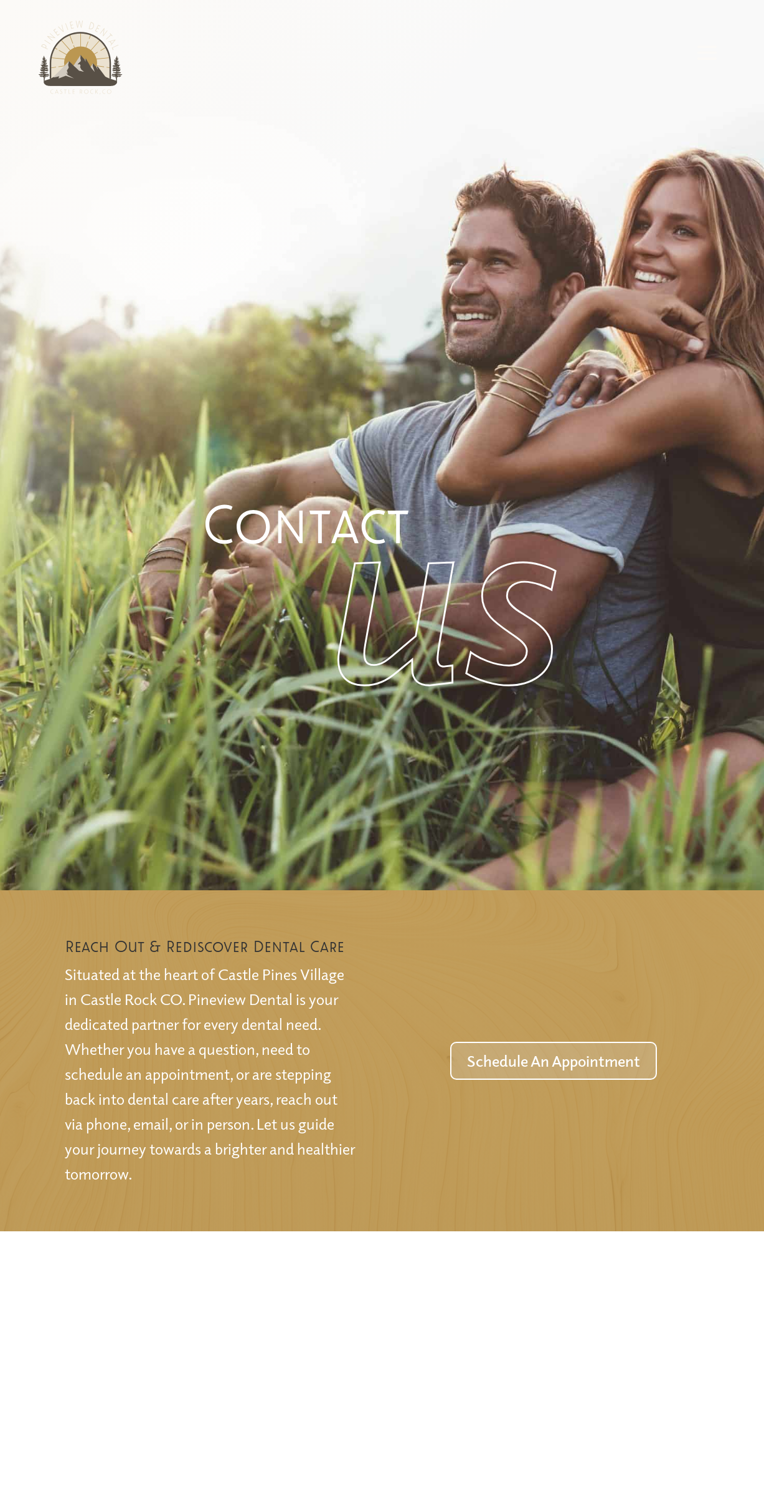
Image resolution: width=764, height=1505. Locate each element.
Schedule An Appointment (553, 1060)
